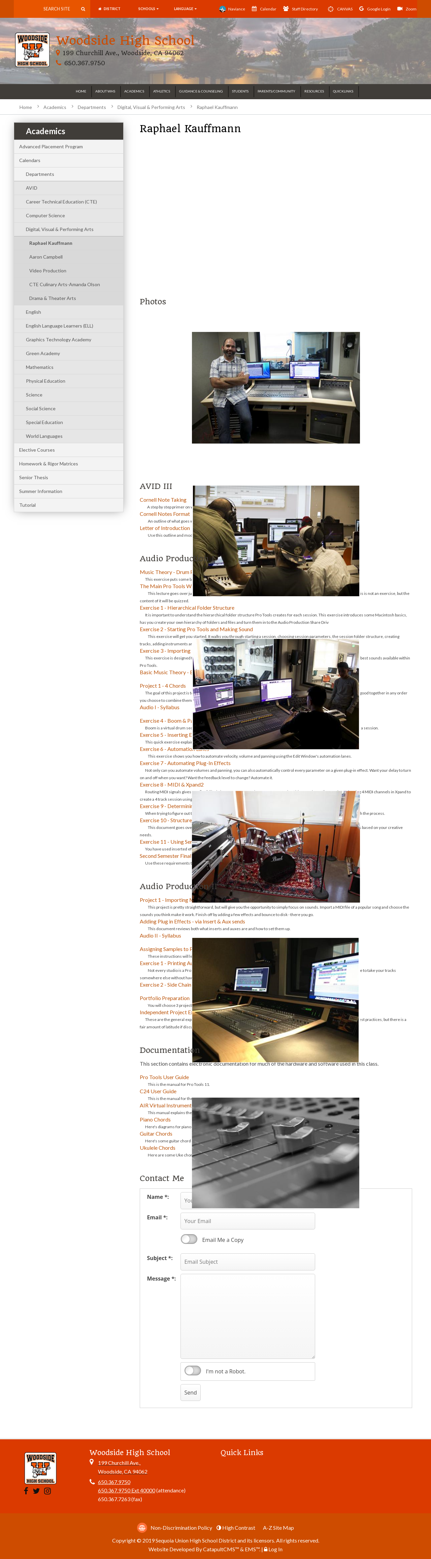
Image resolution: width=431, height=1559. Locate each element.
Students (240, 91)
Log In (275, 1549)
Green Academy (43, 353)
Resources (314, 91)
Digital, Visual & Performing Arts (151, 107)
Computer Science (45, 215)
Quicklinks (343, 91)
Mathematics (40, 367)
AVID (31, 188)
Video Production (47, 270)
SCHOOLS (148, 9)
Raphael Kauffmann (217, 107)
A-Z (278, 1527)
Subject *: (159, 1258)
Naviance (232, 9)
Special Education (44, 422)
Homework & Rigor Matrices (48, 463)
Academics (134, 91)
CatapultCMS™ (221, 1549)
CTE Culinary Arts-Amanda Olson (64, 284)
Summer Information (40, 491)
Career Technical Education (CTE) (61, 201)
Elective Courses (37, 450)
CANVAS (339, 9)
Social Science (41, 408)
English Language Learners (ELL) (59, 326)
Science (34, 394)
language (185, 9)
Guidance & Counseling (201, 91)
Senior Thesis (33, 477)
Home (81, 91)
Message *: (161, 1278)
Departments (92, 107)
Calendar (264, 8)
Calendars (29, 160)
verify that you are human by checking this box (192, 1370)
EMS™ (252, 1549)
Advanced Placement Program (51, 146)
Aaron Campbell (46, 257)
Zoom (407, 8)
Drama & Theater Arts (52, 298)
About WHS (105, 91)
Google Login (375, 8)
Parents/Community (276, 91)
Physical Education (45, 381)
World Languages (44, 436)
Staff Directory (300, 8)
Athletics (161, 91)
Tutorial (27, 505)
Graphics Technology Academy (58, 339)
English (33, 312)
